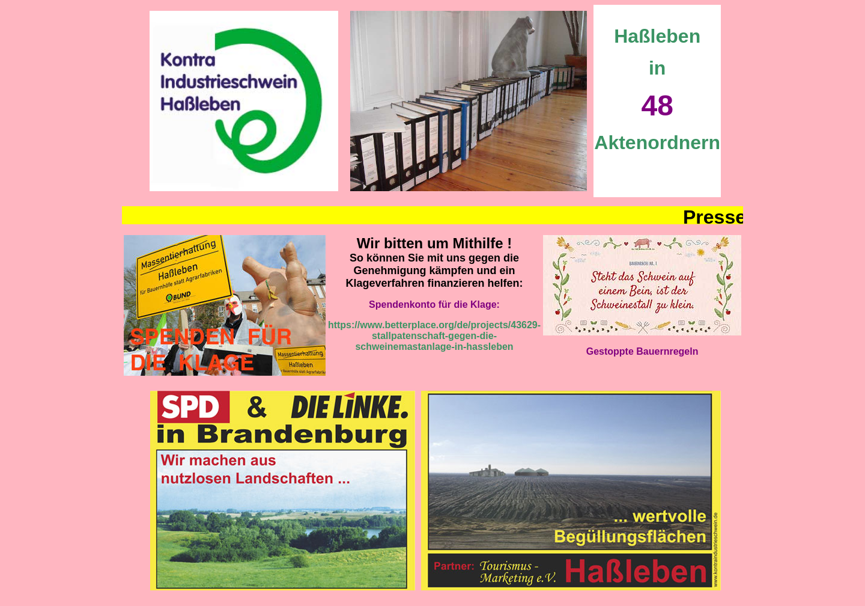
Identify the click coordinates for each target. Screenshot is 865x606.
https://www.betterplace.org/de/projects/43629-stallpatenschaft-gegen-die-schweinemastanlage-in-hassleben (434, 336)
